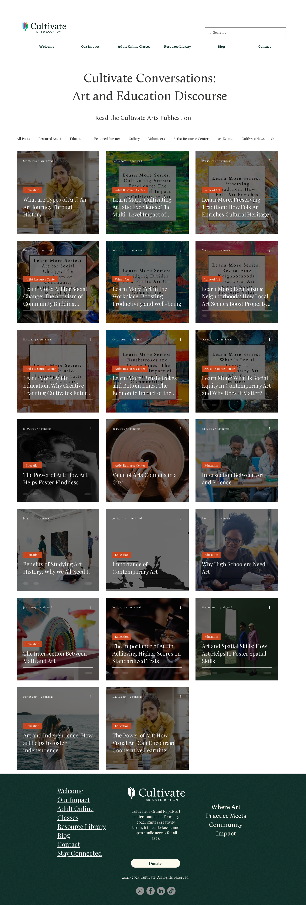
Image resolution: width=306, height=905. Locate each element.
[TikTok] (171, 891)
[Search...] (245, 32)
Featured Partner (107, 138)
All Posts (23, 138)
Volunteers (156, 138)
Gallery (134, 138)
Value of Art (212, 190)
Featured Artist (49, 138)
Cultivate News (253, 138)
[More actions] (92, 160)
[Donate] (155, 863)
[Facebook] (150, 891)
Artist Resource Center (190, 138)
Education (78, 138)
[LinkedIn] (161, 891)
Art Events (225, 138)
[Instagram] (140, 891)
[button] (177, 47)
